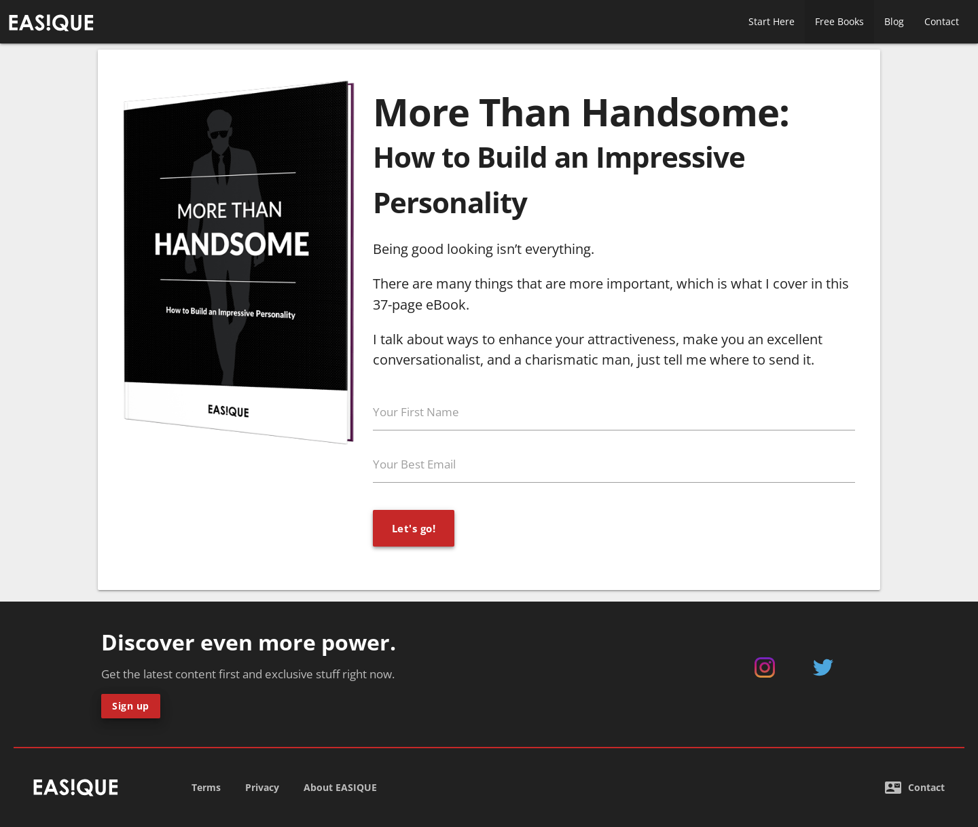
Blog (894, 21)
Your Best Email (414, 464)
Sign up (130, 705)
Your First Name (416, 412)
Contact (941, 21)
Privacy (262, 787)
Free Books (839, 21)
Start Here (771, 21)
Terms (206, 787)
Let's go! (414, 528)
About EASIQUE (340, 787)
